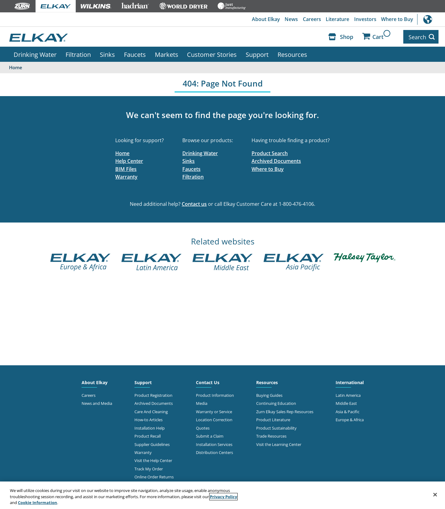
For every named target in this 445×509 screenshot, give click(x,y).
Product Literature (273, 419)
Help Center (129, 160)
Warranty (126, 176)
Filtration (78, 53)
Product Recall (147, 435)
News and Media (97, 402)
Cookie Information (37, 502)
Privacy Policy (223, 497)
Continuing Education (276, 402)
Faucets (135, 53)
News (290, 19)
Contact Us (207, 381)
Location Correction (214, 419)
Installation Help (149, 427)
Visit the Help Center (153, 460)
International (431, 19)
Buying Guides (269, 394)
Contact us (194, 203)
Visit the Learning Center (278, 443)
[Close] (435, 494)
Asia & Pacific (347, 411)
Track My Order (148, 468)
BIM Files (126, 168)
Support (257, 53)
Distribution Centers (214, 451)
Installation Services (214, 443)
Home (122, 152)
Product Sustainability (276, 427)
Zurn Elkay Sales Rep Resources (284, 411)
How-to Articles (148, 419)
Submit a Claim (209, 435)
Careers (311, 19)
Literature (337, 19)
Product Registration (153, 394)
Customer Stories (212, 53)
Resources (292, 53)
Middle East (346, 402)
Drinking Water (35, 53)
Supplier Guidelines (152, 443)
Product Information (215, 394)
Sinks (107, 53)
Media (201, 402)
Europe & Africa (350, 419)
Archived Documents (276, 160)
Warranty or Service (214, 411)
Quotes (203, 427)
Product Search (270, 152)
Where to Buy (397, 19)
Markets (166, 53)
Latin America (348, 394)
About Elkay (265, 19)
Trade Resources (271, 435)
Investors (365, 19)
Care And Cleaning (151, 411)
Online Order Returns (154, 476)
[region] (222, 495)
